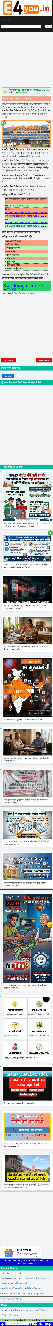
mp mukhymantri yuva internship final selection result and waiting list (26, 1262)
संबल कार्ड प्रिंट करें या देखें (11, 1299)
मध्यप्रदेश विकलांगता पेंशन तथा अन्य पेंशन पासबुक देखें (22, 1294)
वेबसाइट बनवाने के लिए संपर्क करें (14, 1283)
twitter (4, 1310)
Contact (5, 1315)
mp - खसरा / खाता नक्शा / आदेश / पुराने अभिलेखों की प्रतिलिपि (26, 1278)
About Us (45, 1310)
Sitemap (14, 1315)
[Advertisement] (26, 59)
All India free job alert (11, 1273)
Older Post (8, 360)
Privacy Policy (21, 1310)
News (11, 1310)
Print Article (8, 376)
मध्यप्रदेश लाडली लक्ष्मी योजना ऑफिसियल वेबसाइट (21, 1288)
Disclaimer (34, 1310)
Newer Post (44, 360)
